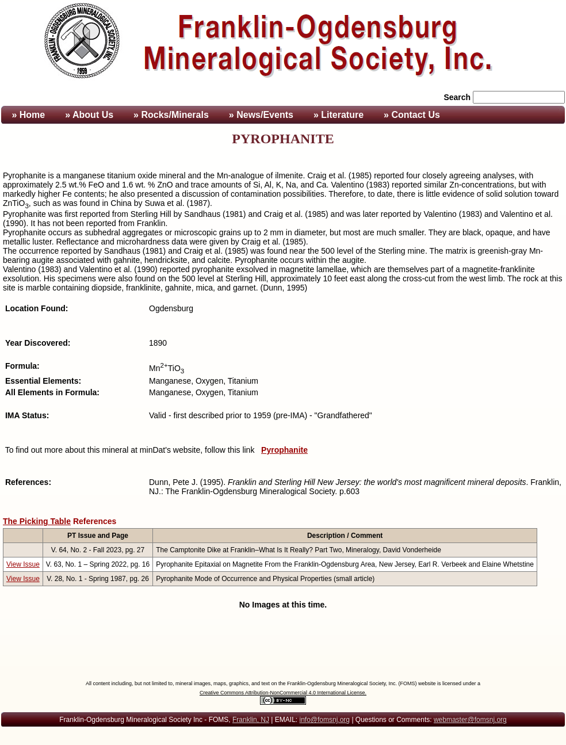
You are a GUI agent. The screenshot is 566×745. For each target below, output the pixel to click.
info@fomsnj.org (324, 720)
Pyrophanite (284, 449)
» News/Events (261, 115)
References (95, 521)
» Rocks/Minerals (171, 115)
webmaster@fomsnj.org (470, 720)
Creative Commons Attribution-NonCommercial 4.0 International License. (283, 693)
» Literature (338, 115)
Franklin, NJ (250, 720)
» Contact (412, 115)
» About (89, 115)
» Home (27, 115)
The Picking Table (37, 521)
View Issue (23, 564)
